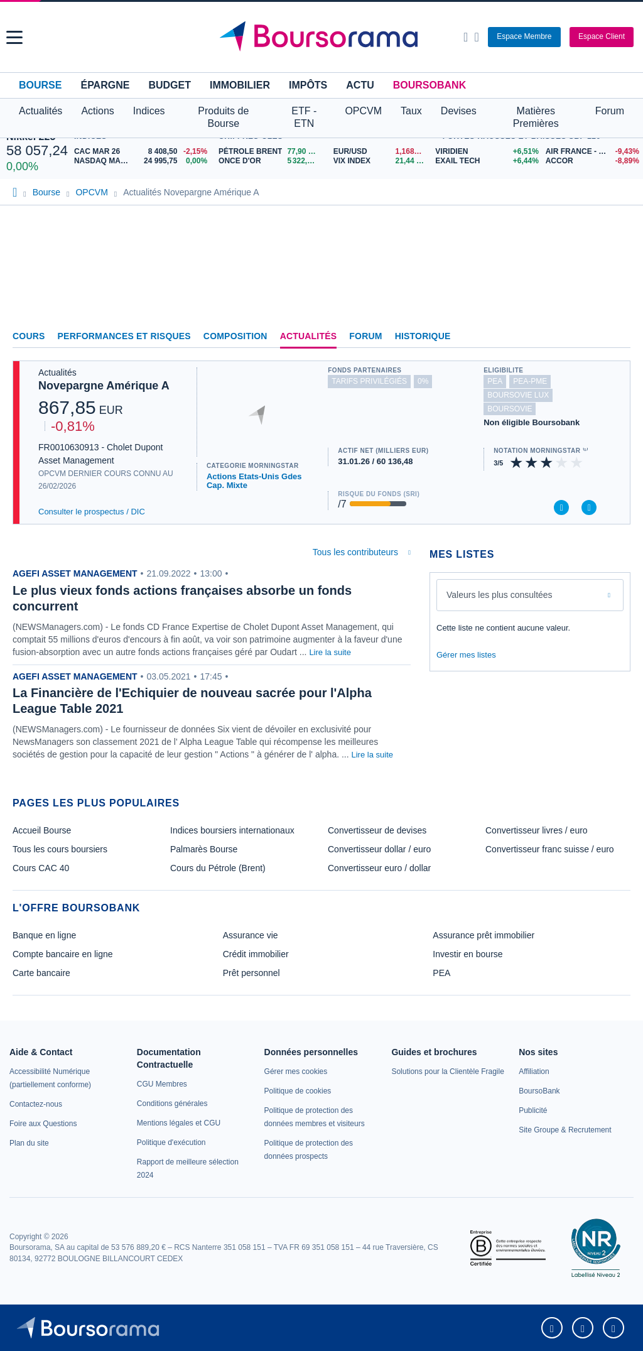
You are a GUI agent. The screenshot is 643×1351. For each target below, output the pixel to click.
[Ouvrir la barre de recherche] (465, 37)
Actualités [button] (40, 111)
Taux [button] (411, 111)
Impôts (308, 85)
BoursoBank (429, 85)
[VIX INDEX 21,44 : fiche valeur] (381, 161)
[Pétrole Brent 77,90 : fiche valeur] (271, 151)
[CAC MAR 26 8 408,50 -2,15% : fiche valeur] (143, 151)
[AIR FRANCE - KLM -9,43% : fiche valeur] (591, 151)
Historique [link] (423, 336)
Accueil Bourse (42, 830)
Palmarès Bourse (203, 849)
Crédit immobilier (256, 954)
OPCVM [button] (363, 111)
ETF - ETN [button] (303, 117)
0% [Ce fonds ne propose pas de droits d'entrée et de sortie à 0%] (423, 381)
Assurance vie (250, 935)
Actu (360, 85)
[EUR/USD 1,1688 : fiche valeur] (381, 151)
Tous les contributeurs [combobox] (355, 552)
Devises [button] (459, 111)
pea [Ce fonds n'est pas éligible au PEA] (494, 381)
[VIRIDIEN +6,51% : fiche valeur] (485, 151)
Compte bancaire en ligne (63, 954)
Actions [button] (97, 111)
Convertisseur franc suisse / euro (549, 849)
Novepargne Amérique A (104, 385)
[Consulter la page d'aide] (476, 37)
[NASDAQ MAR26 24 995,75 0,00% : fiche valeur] (143, 161)
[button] (14, 37)
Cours (29, 336)
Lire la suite (329, 652)
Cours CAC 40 (41, 868)
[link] (35, 1104)
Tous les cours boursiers (60, 849)
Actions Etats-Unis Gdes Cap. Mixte (254, 481)
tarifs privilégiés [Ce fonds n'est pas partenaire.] (369, 381)
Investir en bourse (467, 954)
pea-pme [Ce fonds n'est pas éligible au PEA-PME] (530, 381)
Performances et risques (124, 336)
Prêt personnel (251, 973)
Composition (235, 336)
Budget (169, 85)
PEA (441, 973)
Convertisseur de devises (377, 830)
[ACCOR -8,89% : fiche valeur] (591, 161)
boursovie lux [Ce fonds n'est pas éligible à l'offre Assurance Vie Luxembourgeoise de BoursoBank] (518, 395)
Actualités (308, 336)
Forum (609, 111)
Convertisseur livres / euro (536, 830)
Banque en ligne (44, 935)
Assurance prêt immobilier (483, 935)
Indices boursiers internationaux (232, 830)
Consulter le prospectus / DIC (91, 511)
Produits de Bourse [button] (223, 117)
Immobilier (240, 85)
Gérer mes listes (466, 654)
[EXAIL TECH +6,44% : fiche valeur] (485, 161)
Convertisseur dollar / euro (379, 849)
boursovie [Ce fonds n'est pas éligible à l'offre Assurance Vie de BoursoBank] (509, 408)
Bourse (40, 85)
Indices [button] (149, 111)
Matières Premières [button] (536, 117)
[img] (577, 462)
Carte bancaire (41, 973)
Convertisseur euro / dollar (379, 868)
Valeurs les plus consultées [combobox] (499, 595)
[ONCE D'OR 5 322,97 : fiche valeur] (271, 161)
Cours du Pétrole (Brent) (218, 868)
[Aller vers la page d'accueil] (323, 37)
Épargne (104, 85)
